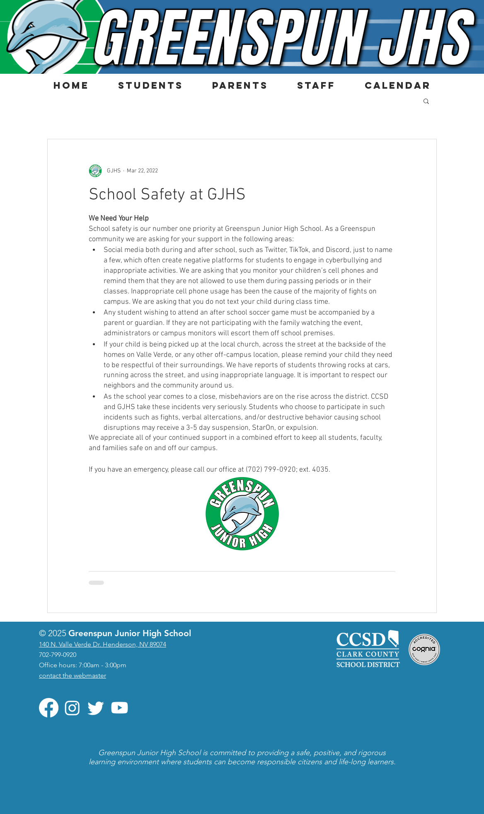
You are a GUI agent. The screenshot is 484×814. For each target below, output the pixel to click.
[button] (150, 85)
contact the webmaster (72, 675)
